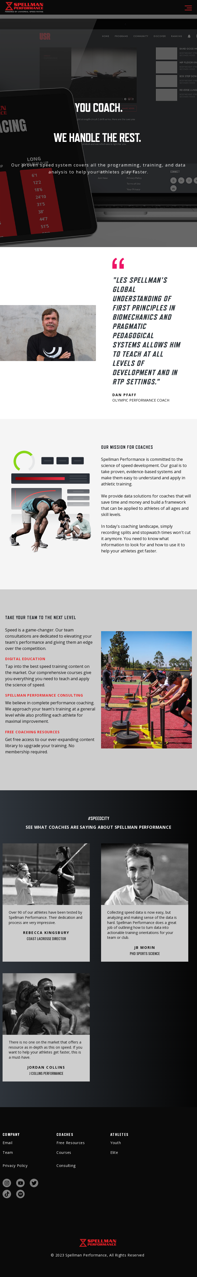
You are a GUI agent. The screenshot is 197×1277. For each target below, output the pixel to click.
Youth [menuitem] (115, 1142)
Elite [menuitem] (114, 1152)
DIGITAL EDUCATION (25, 658)
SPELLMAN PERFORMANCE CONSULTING (44, 695)
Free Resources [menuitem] (70, 1142)
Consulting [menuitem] (66, 1165)
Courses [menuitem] (63, 1152)
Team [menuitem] (8, 1152)
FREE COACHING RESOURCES (32, 731)
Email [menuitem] (8, 1142)
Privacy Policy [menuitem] (15, 1165)
